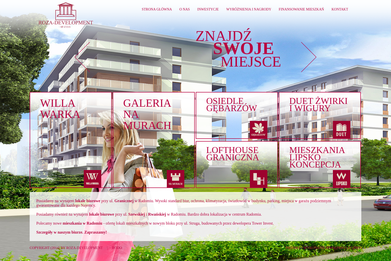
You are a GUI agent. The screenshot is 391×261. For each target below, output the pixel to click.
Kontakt (339, 9)
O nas (184, 9)
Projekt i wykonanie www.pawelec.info (323, 248)
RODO (117, 248)
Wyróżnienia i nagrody (248, 9)
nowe (77, 223)
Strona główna (157, 9)
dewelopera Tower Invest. (253, 223)
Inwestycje (208, 9)
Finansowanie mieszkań (301, 9)
